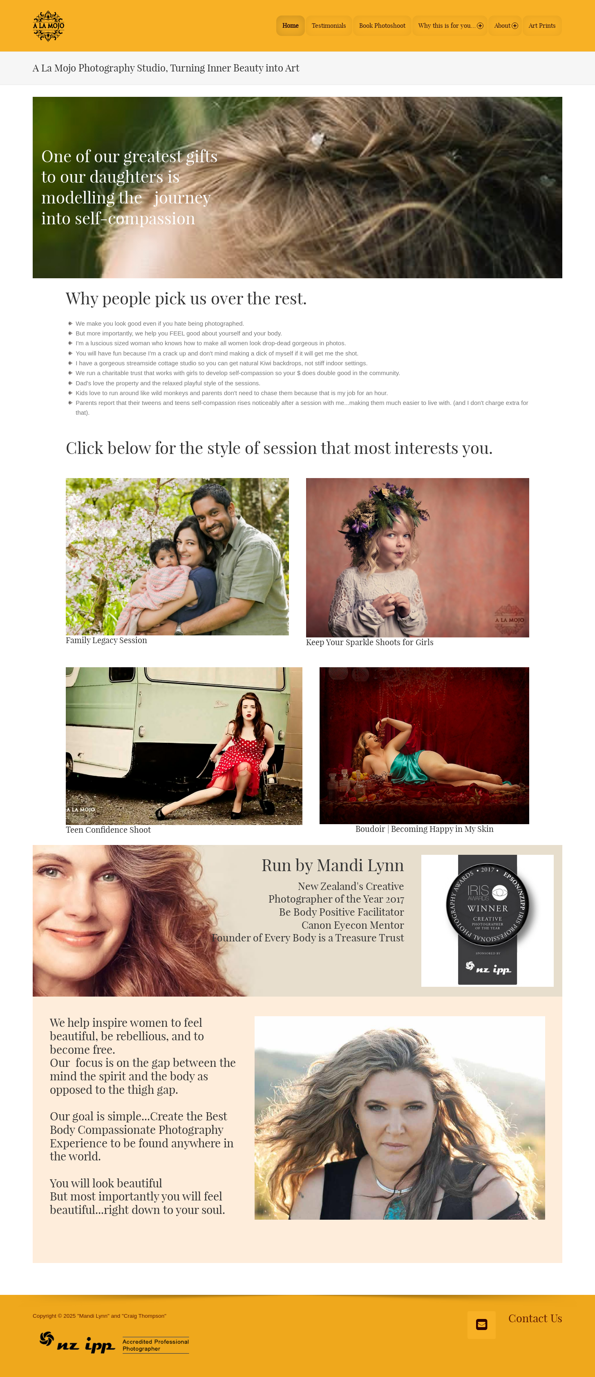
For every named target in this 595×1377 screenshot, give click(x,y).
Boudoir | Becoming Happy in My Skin (425, 826)
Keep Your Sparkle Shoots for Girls (370, 639)
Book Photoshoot (376, 24)
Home (285, 24)
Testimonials (323, 24)
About (504, 24)
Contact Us (535, 1315)
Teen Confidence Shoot (108, 827)
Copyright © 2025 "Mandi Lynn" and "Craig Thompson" (99, 1313)
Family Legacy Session (106, 637)
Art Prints (542, 24)
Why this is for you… (447, 24)
